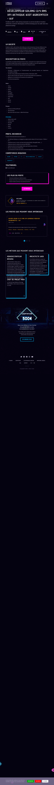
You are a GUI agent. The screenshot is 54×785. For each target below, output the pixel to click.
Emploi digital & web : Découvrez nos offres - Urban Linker (39, 8)
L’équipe (11, 361)
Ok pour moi (30, 781)
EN (31, 363)
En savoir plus (27, 340)
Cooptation (18, 361)
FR (34, 363)
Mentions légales (41, 361)
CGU (20, 363)
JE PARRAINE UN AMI (42, 32)
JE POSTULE (27, 39)
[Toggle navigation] (47, 3)
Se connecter (40, 3)
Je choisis (45, 781)
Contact (26, 363)
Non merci (38, 781)
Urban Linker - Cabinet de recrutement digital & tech (16, 8)
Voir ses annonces (21, 204)
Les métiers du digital (29, 361)
